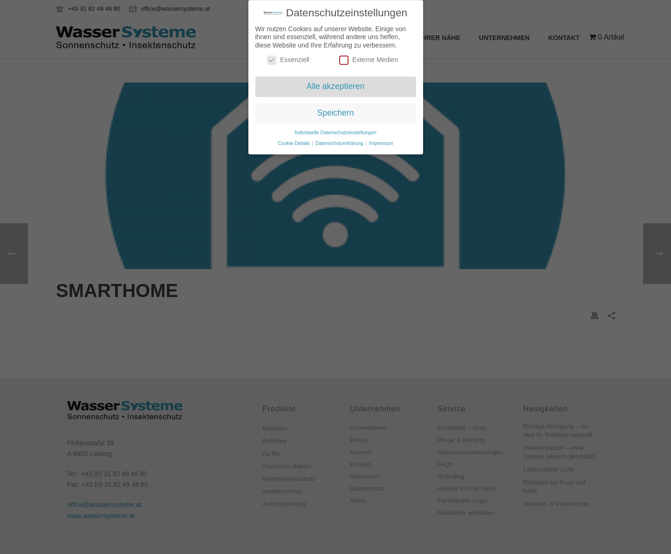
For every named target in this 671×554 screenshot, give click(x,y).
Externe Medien (368, 56)
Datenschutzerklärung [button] (339, 139)
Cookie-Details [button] (294, 139)
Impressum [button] (381, 139)
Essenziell (288, 56)
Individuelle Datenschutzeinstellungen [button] (335, 129)
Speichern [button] (335, 109)
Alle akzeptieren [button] (336, 82)
